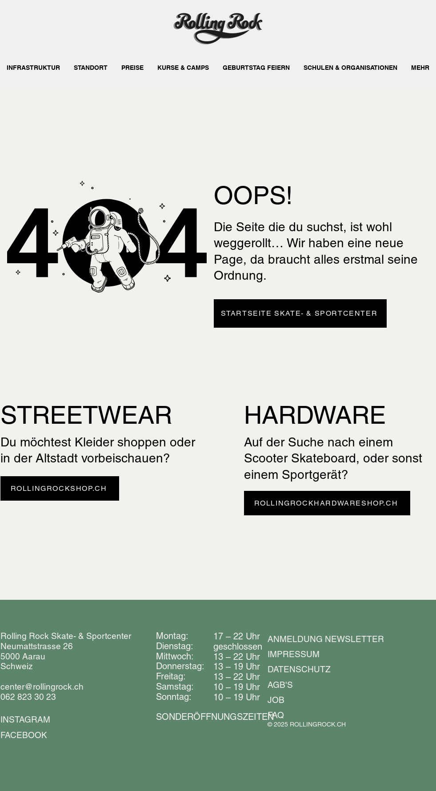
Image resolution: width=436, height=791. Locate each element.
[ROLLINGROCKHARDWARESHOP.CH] (327, 503)
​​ (215, 717)
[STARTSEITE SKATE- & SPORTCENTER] (300, 313)
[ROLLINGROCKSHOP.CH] (59, 488)
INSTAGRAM (25, 719)
